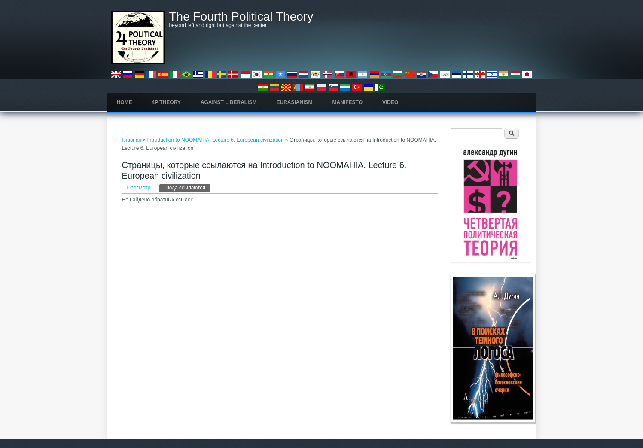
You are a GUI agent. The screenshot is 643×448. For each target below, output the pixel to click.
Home (124, 102)
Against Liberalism (229, 102)
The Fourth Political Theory (241, 17)
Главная (131, 140)
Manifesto (347, 102)
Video (390, 102)
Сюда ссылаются (187, 187)
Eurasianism (295, 102)
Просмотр (138, 188)
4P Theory (166, 102)
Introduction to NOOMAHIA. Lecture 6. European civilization (215, 140)
